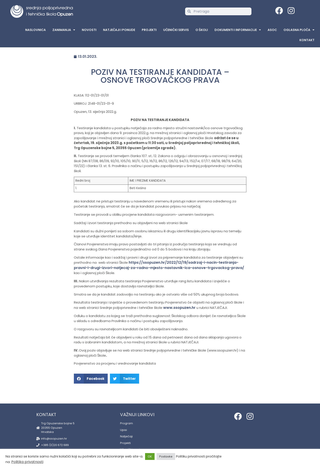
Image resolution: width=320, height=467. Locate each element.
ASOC (272, 30)
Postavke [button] (165, 456)
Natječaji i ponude (119, 30)
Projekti (149, 30)
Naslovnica (35, 30)
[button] (91, 379)
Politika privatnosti (27, 461)
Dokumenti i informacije (238, 30)
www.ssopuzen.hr (179, 307)
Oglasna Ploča (299, 30)
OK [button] (150, 456)
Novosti (89, 30)
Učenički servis (176, 30)
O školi (201, 30)
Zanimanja (63, 30)
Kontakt (306, 40)
